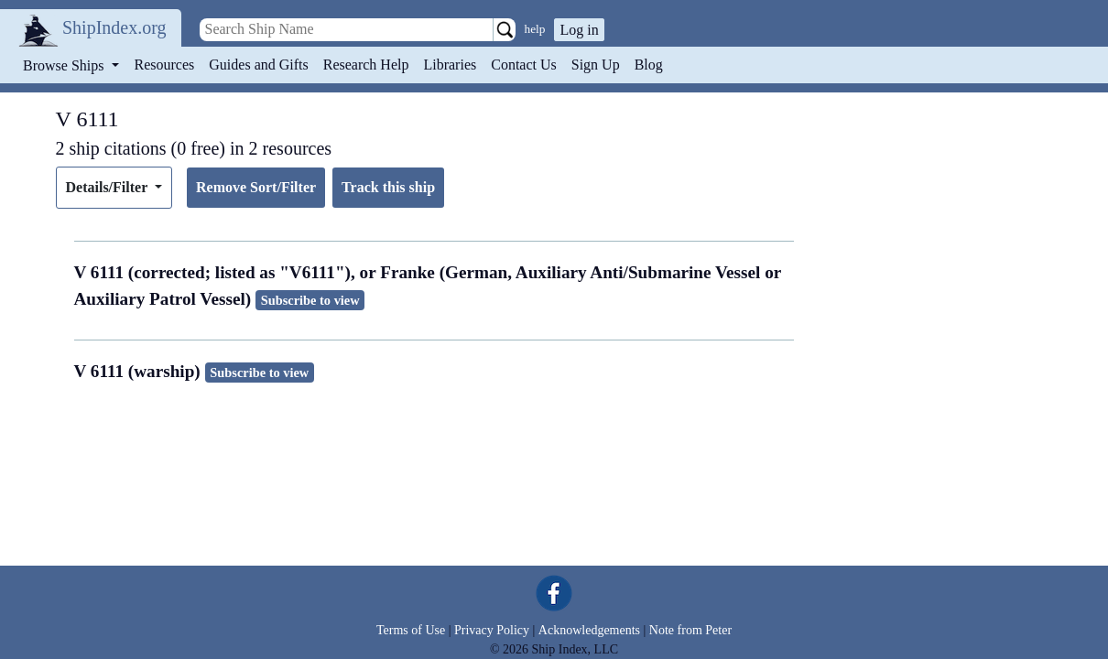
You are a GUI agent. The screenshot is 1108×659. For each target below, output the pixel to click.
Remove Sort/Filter (256, 187)
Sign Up (595, 64)
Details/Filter (108, 187)
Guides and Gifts (258, 64)
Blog (649, 64)
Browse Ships (65, 65)
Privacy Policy (491, 630)
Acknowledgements (589, 630)
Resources (165, 64)
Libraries (449, 64)
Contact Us (524, 64)
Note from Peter (690, 630)
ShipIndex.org (114, 27)
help (535, 29)
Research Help (366, 64)
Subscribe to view (310, 300)
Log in (578, 30)
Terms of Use (410, 630)
